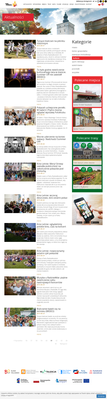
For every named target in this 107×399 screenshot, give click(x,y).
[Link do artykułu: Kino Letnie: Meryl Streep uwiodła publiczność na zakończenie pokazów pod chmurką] (20, 172)
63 (61, 341)
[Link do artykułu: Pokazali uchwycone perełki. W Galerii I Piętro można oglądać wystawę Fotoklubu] (20, 115)
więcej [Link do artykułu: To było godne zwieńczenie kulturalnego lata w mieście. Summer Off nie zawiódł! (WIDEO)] (39, 104)
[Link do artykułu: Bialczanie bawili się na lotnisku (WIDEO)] (20, 317)
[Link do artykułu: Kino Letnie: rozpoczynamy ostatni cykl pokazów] (20, 259)
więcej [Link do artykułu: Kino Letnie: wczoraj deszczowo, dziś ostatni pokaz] (39, 221)
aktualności (27, 4)
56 (26, 341)
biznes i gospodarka (79, 51)
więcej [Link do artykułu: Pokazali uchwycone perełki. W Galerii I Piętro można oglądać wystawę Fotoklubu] (39, 133)
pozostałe (76, 69)
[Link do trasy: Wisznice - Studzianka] (87, 177)
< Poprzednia (17, 341)
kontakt (89, 4)
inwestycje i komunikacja (81, 54)
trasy (49, 4)
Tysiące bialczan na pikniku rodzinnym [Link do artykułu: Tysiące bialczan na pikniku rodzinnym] (51, 42)
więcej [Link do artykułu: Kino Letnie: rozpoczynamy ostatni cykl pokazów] (39, 274)
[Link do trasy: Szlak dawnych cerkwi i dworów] (87, 153)
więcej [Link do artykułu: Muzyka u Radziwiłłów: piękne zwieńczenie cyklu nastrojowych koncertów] (39, 305)
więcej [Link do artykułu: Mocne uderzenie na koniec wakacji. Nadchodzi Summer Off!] (39, 160)
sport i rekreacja (78, 61)
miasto (74, 47)
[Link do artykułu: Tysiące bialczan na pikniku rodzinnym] (20, 49)
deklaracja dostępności (84, 1)
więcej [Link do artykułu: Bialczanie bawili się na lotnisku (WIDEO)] (39, 334)
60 (46, 341)
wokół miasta (77, 65)
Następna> (63, 344)
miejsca (44, 4)
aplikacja (65, 4)
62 (56, 341)
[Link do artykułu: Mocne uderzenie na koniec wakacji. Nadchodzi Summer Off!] (20, 145)
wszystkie (75, 72)
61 (51, 341)
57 (31, 341)
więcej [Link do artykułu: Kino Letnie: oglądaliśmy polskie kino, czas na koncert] (39, 247)
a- (96, 1)
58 (36, 341)
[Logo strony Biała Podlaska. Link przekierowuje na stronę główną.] (11, 3)
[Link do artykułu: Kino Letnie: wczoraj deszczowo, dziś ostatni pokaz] (20, 203)
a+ (93, 1)
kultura (76, 58)
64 (66, 341)
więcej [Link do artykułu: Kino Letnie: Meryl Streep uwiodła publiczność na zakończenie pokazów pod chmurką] (39, 192)
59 (41, 341)
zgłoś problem (80, 4)
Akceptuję (101, 396)
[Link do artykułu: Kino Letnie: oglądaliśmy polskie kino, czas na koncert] (20, 232)
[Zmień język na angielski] (102, 4)
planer (59, 4)
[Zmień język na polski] (99, 4)
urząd (71, 4)
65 (56, 344)
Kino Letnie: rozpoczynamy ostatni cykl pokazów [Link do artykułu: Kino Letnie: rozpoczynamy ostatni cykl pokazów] (50, 252)
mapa (54, 4)
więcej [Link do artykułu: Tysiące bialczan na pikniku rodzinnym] (39, 66)
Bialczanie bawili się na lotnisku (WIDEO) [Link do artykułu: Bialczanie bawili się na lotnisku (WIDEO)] (49, 310)
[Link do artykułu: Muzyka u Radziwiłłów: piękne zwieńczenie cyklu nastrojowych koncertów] (20, 285)
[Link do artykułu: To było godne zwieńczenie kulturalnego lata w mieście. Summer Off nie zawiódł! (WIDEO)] (20, 78)
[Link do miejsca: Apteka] (87, 95)
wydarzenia (37, 4)
